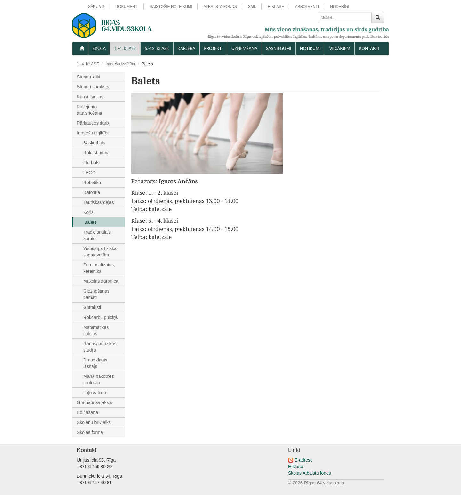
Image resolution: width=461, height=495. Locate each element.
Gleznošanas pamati (96, 294)
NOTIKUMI (310, 48)
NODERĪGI (339, 6)
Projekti (213, 48)
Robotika (92, 182)
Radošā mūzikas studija (100, 347)
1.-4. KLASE (125, 48)
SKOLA (99, 48)
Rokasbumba (96, 152)
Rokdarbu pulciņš (100, 317)
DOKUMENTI (127, 6)
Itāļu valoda (94, 392)
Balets (90, 222)
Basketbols (94, 142)
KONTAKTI (369, 48)
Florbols (91, 162)
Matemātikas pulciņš (96, 330)
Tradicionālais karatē (97, 235)
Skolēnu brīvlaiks (94, 422)
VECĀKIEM (339, 48)
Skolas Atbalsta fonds (309, 472)
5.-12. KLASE (157, 48)
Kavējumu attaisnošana (89, 110)
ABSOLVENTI (307, 6)
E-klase (295, 466)
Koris (88, 212)
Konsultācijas (90, 96)
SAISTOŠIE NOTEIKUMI (171, 6)
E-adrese (304, 460)
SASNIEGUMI (278, 48)
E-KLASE (276, 6)
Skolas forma (90, 432)
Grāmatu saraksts (94, 402)
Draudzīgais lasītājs (95, 363)
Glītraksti (92, 307)
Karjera (187, 48)
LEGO (89, 172)
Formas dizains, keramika (99, 268)
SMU (252, 6)
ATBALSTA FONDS (220, 6)
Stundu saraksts (93, 86)
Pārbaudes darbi (93, 123)
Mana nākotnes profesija (98, 379)
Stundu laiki (88, 76)
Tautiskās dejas (98, 202)
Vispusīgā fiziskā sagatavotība (100, 251)
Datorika (91, 192)
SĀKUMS (96, 6)
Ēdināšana (87, 412)
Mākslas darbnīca (100, 281)
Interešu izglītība (120, 64)
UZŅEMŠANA (244, 48)
